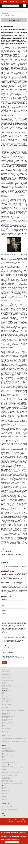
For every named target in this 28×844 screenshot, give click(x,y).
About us (4, 714)
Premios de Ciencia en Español (9, 676)
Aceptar (3, 842)
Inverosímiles (5, 790)
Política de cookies (21, 821)
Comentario (4, 613)
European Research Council (8, 751)
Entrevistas (4, 793)
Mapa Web (23, 819)
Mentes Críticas (6, 801)
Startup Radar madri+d (7, 716)
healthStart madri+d (7, 722)
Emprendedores (6, 713)
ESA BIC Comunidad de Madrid (9, 720)
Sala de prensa (5, 673)
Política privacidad (11, 821)
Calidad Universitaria (7, 690)
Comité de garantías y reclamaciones (11, 700)
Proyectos (4, 761)
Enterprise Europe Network (8, 754)
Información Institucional (8, 805)
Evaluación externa (6, 704)
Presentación (5, 747)
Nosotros (4, 692)
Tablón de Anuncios (6, 685)
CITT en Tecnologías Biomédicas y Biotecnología (13, 741)
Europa (4, 745)
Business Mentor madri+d (8, 724)
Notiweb (4, 785)
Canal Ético (4, 811)
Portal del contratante (7, 679)
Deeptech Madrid (6, 728)
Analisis (4, 792)
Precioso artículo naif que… (7, 571)
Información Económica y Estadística (10, 808)
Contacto (4, 683)
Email (3, 605)
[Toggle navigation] (24, 5)
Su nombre (4, 599)
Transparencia (5, 803)
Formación (4, 682)
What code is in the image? (7, 652)
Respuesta (3, 595)
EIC (3, 753)
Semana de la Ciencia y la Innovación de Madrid (13, 771)
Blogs (3, 795)
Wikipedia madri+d (6, 777)
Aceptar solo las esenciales (12, 842)
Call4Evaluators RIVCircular (8, 762)
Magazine (4, 799)
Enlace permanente (5, 570)
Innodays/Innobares (7, 731)
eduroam (16, 819)
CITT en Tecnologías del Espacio (9, 743)
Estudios (4, 725)
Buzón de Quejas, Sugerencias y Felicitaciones (13, 710)
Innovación (4, 759)
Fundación (4, 670)
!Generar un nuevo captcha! (2, 650)
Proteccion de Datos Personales (9, 809)
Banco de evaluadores (7, 703)
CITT (3, 734)
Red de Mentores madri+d (8, 719)
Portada (4, 787)
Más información (15, 840)
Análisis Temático (6, 706)
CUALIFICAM (5, 707)
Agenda (4, 796)
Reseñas (4, 798)
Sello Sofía (4, 709)
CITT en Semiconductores (8, 737)
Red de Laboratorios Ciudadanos (9, 775)
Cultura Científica (6, 765)
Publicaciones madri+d (7, 677)
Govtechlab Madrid (6, 730)
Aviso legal (23, 824)
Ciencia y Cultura (6, 778)
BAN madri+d (5, 717)
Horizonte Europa (6, 748)
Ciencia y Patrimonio (7, 780)
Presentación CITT (6, 735)
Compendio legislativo (7, 680)
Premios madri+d (6, 674)
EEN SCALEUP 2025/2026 (7, 756)
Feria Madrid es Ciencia (7, 766)
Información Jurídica (7, 806)
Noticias (4, 788)
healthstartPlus (5, 727)
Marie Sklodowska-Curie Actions (9, 750)
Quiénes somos (6, 671)
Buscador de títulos (6, 701)
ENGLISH (12, 1)
